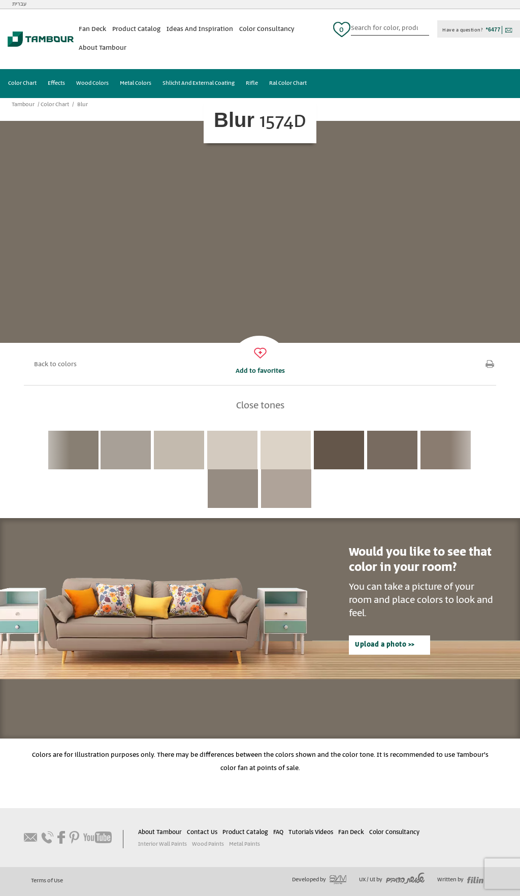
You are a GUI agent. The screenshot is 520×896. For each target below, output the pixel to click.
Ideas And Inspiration (200, 29)
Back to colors (55, 364)
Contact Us (202, 832)
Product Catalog (136, 29)
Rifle (252, 83)
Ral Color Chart (288, 83)
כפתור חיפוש (425, 29)
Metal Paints (244, 844)
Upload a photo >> (385, 645)
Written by (460, 880)
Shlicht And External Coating (198, 83)
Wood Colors (92, 83)
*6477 (493, 30)
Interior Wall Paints (162, 844)
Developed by (319, 880)
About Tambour (102, 48)
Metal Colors (135, 83)
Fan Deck (92, 29)
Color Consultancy (267, 29)
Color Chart (22, 83)
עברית (19, 4)
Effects (56, 83)
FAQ (278, 832)
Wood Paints (208, 844)
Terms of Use (47, 881)
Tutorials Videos (310, 832)
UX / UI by (392, 880)
